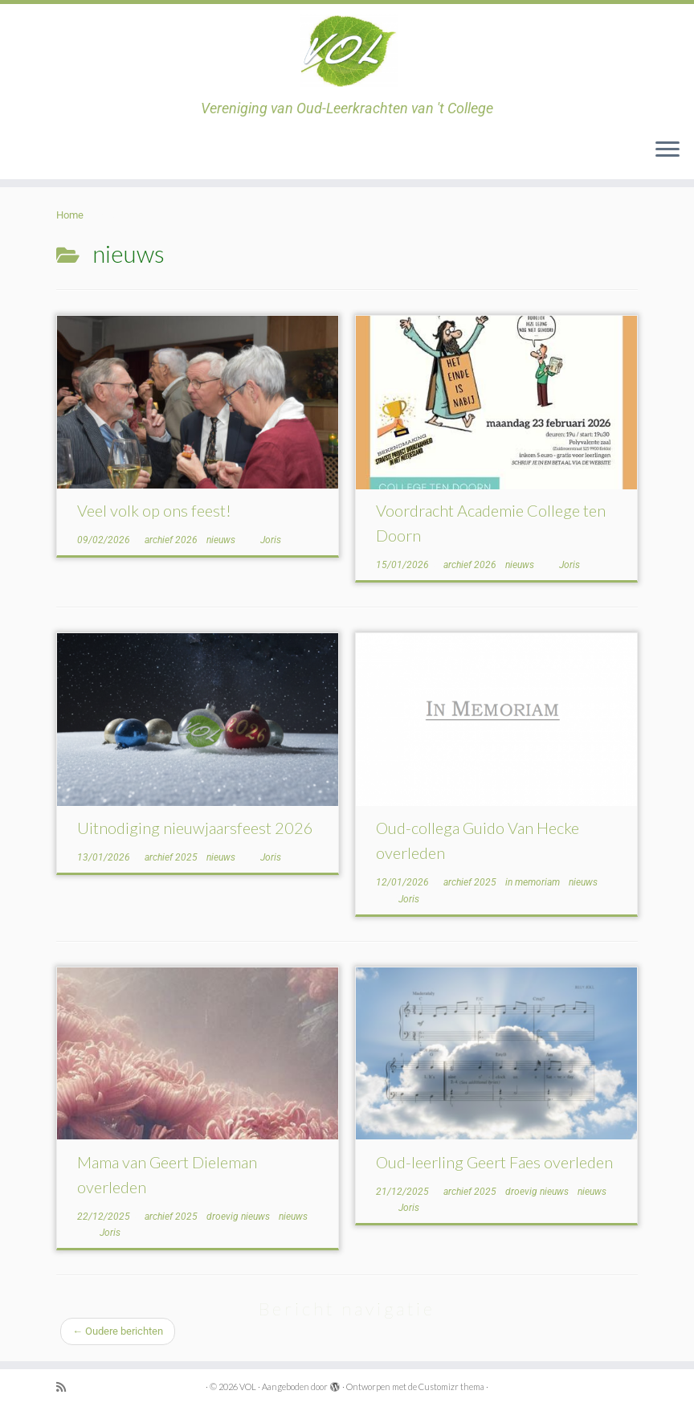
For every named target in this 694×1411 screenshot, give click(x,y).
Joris (270, 540)
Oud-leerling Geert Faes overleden (494, 1162)
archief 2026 (172, 540)
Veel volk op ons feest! (154, 510)
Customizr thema (451, 1386)
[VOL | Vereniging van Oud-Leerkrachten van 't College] (347, 52)
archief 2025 (172, 857)
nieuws (222, 540)
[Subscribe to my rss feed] (66, 1387)
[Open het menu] (667, 150)
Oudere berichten (117, 1331)
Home (70, 215)
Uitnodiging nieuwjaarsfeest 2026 (195, 827)
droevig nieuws (239, 1216)
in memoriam (533, 882)
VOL (247, 1386)
